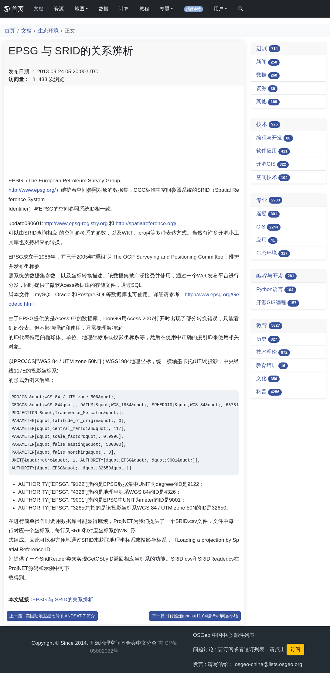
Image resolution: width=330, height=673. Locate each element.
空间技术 (273, 177)
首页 (14, 8)
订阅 (295, 649)
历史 (268, 339)
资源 (59, 8)
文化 (268, 378)
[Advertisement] (124, 133)
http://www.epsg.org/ (32, 190)
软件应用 (273, 151)
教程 (144, 8)
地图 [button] (79, 8)
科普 (269, 391)
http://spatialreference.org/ (146, 223)
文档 (38, 8)
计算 (124, 8)
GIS (268, 227)
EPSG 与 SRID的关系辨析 (62, 599)
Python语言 (276, 289)
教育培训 (272, 365)
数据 (103, 8)
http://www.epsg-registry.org (75, 223)
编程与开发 (274, 138)
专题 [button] (164, 8)
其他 (268, 101)
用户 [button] (218, 8)
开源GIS (272, 164)
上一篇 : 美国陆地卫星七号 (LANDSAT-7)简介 (52, 615)
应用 (266, 240)
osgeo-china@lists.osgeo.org (268, 664)
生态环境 (48, 31)
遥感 (268, 213)
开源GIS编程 (277, 302)
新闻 (268, 62)
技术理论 (273, 352)
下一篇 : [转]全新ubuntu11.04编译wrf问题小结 (195, 615)
